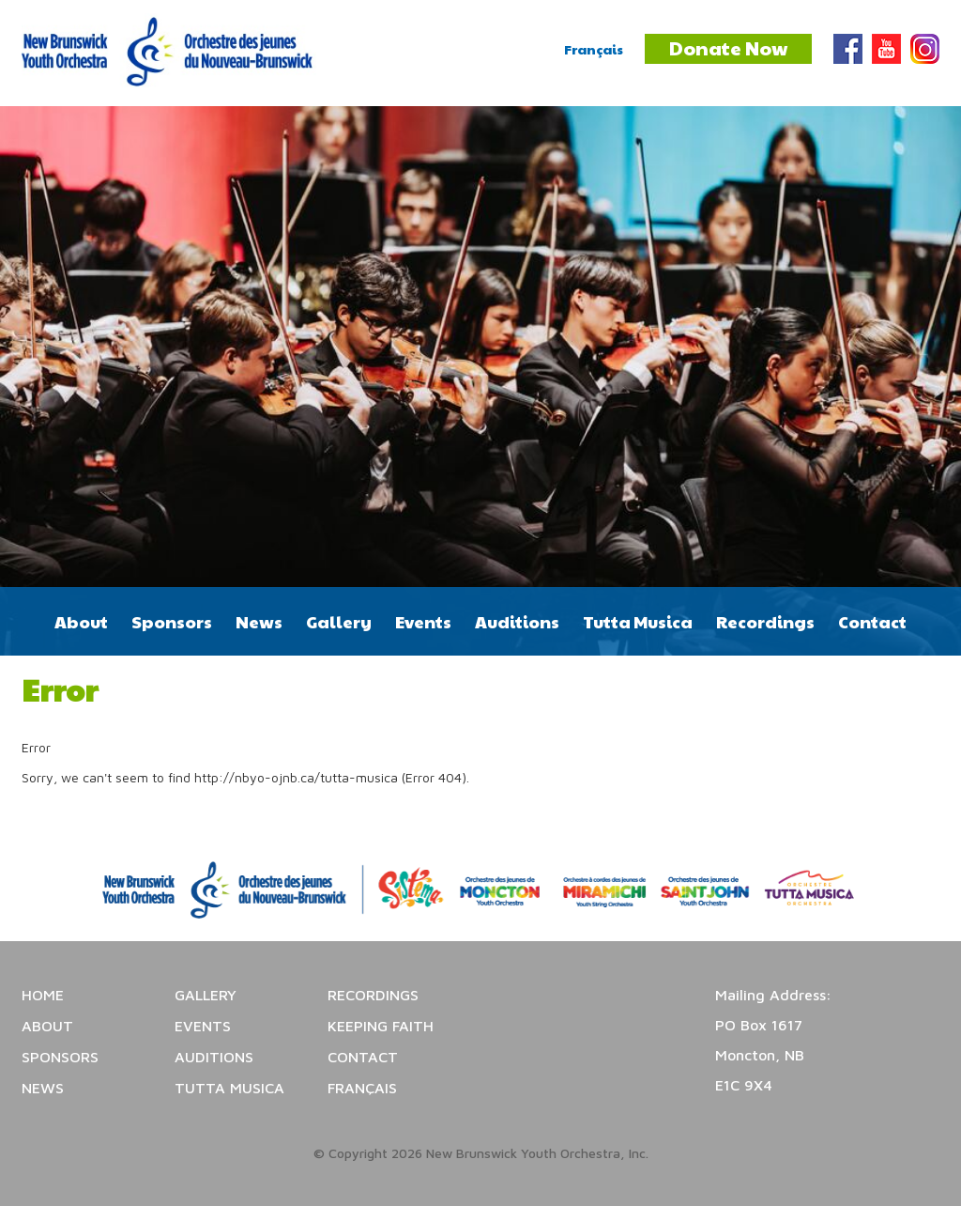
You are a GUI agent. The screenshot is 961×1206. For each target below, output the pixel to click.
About (81, 621)
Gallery (339, 621)
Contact (872, 621)
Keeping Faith (381, 1025)
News (259, 621)
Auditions (517, 621)
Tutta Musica (638, 621)
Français (593, 48)
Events (423, 621)
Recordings (765, 621)
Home (43, 994)
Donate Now (728, 48)
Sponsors (171, 621)
